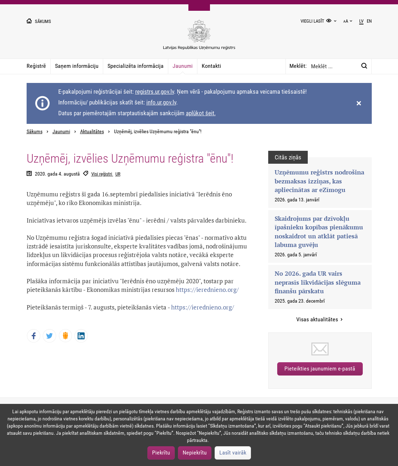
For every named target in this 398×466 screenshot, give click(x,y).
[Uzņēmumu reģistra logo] (199, 38)
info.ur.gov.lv (161, 102)
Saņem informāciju (77, 65)
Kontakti (211, 65)
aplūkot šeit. (201, 113)
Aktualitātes (92, 132)
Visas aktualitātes (317, 319)
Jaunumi (183, 65)
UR (117, 174)
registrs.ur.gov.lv (154, 91)
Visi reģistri (102, 174)
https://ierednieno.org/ (207, 289)
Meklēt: (298, 65)
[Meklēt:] (364, 66)
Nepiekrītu (195, 452)
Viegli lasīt (312, 21)
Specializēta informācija (135, 65)
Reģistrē (36, 65)
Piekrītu (161, 452)
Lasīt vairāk (232, 452)
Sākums (34, 132)
